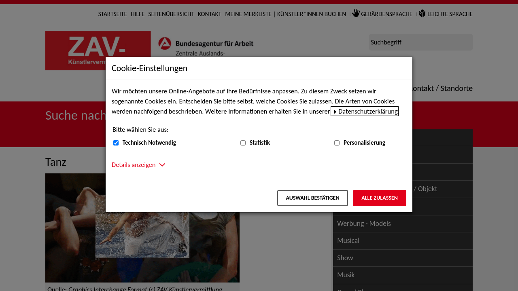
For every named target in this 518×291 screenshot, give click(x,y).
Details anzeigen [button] (133, 164)
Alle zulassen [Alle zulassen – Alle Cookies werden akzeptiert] (379, 197)
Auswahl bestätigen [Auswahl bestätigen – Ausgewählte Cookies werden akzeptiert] (312, 197)
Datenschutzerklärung (368, 111)
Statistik (260, 142)
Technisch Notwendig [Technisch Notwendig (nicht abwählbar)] (149, 142)
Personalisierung (364, 142)
